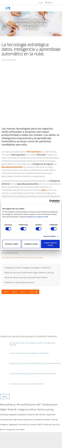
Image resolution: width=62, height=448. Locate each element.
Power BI (9, 277)
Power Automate (20, 277)
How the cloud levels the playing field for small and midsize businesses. (32, 373)
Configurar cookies (31, 244)
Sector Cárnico (56, 425)
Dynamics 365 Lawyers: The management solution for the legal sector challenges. (32, 344)
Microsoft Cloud (24, 424)
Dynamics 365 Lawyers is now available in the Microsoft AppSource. (28, 337)
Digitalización (13, 424)
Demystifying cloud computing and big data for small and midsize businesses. (35, 363)
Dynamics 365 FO (37, 424)
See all (4, 397)
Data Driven (10, 282)
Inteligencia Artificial (13, 267)
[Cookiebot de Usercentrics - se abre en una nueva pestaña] (51, 201)
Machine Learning (12, 272)
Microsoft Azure (8, 404)
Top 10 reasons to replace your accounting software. (26, 384)
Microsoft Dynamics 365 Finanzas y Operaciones (16, 419)
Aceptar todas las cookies (50, 244)
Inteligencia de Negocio (31, 267)
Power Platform (20, 430)
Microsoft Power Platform (38, 277)
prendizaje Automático (13, 167)
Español (41, 3)
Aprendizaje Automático (25, 282)
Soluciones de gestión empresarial (13, 414)
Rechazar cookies (11, 244)
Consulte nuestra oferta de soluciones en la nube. (22, 257)
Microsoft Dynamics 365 (29, 404)
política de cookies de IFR (38, 217)
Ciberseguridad (10, 430)
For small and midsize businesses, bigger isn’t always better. (29, 353)
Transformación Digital (29, 272)
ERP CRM (2, 430)
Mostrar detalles (50, 236)
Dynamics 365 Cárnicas (37, 414)
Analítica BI (46, 267)
